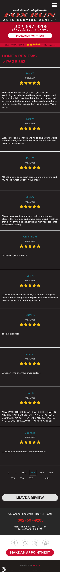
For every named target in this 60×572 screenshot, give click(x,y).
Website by (30, 565)
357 (31, 478)
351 (24, 472)
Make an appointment (30, 36)
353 (42, 472)
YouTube (45, 543)
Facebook (14, 543)
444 (47, 478)
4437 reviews (48, 45)
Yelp (35, 543)
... (16, 472)
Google (25, 543)
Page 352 (15, 61)
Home (8, 56)
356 (22, 478)
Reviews (27, 56)
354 (51, 472)
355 (13, 478)
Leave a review (30, 497)
